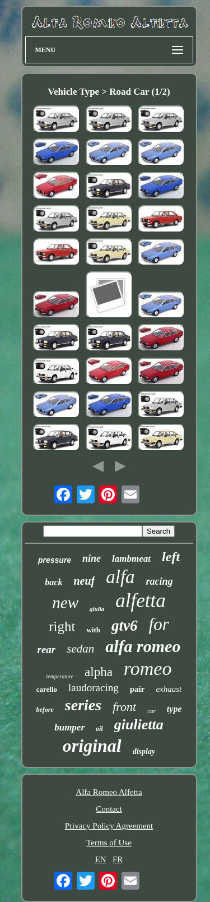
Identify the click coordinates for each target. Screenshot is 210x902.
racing (159, 581)
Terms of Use (109, 842)
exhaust (168, 688)
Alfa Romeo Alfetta (109, 792)
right (62, 626)
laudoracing (93, 687)
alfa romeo (142, 646)
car (151, 710)
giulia (97, 608)
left (171, 556)
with (93, 630)
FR (118, 859)
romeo (148, 668)
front (124, 707)
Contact (109, 808)
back (53, 582)
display (144, 751)
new (65, 603)
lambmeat (131, 558)
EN (100, 859)
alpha (99, 672)
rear (47, 649)
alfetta (140, 601)
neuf (84, 581)
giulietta (139, 724)
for (159, 624)
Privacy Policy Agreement (109, 825)
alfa (120, 577)
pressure (54, 560)
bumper (69, 727)
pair (137, 688)
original (92, 746)
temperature (60, 676)
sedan (80, 648)
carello (46, 689)
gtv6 (124, 625)
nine (91, 558)
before (45, 710)
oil (99, 729)
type (174, 709)
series (83, 705)
